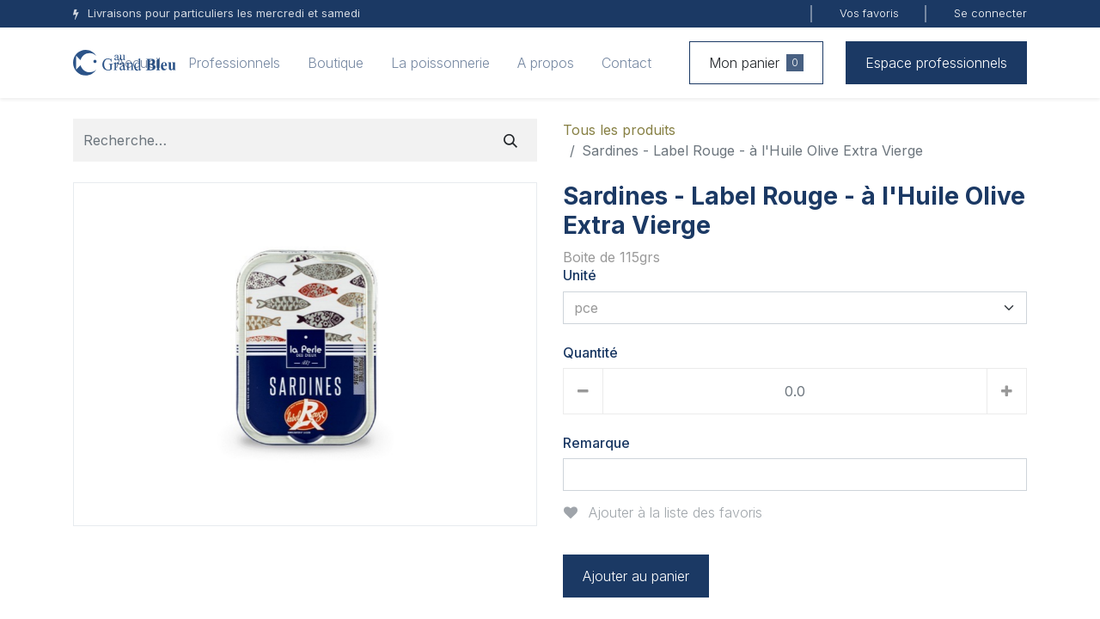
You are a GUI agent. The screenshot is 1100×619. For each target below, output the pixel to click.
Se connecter (990, 13)
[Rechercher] (510, 140)
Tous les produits (619, 129)
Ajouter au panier (636, 576)
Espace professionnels (936, 62)
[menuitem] (138, 63)
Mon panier (756, 62)
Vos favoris (869, 13)
